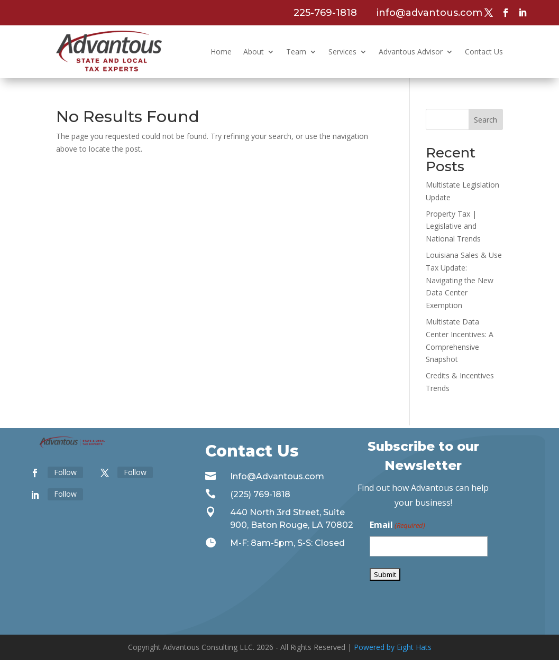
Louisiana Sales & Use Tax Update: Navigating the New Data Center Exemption (464, 280)
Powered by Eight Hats (393, 647)
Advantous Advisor (411, 52)
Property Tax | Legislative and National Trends (453, 226)
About (253, 52)
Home (221, 52)
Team (296, 52)
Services (342, 52)
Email (397, 525)
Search (485, 120)
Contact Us (484, 52)
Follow (65, 472)
